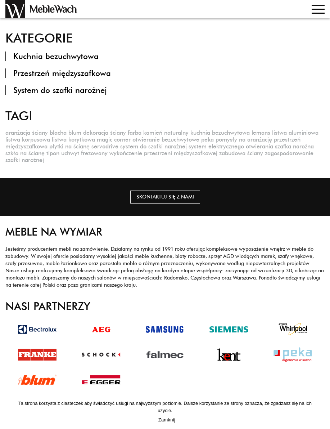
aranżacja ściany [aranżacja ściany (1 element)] (26, 132)
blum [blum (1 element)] (74, 132)
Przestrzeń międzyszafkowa (62, 73)
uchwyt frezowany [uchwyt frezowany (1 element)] (84, 153)
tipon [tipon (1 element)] (52, 153)
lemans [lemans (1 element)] (261, 132)
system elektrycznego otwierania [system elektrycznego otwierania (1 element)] (231, 146)
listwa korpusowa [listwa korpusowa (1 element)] (27, 139)
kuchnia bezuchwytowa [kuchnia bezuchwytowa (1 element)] (220, 132)
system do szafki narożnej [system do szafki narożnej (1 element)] (153, 146)
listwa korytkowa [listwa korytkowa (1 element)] (73, 139)
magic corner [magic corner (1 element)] (114, 139)
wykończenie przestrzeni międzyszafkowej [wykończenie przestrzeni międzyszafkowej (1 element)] (163, 153)
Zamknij (166, 420)
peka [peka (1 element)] (207, 139)
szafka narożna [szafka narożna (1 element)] (294, 146)
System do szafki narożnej (60, 90)
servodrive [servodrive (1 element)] (104, 146)
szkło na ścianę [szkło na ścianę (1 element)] (25, 153)
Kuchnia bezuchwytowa (56, 56)
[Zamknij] (321, 411)
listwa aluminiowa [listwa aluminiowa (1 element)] (295, 132)
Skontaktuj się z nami (165, 197)
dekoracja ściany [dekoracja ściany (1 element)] (104, 132)
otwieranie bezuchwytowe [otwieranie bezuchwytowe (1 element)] (165, 139)
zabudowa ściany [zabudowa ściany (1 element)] (241, 153)
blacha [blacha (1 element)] (58, 132)
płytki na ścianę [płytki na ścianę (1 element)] (69, 146)
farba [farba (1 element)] (134, 132)
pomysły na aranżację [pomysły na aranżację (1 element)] (244, 139)
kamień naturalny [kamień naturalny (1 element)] (166, 132)
